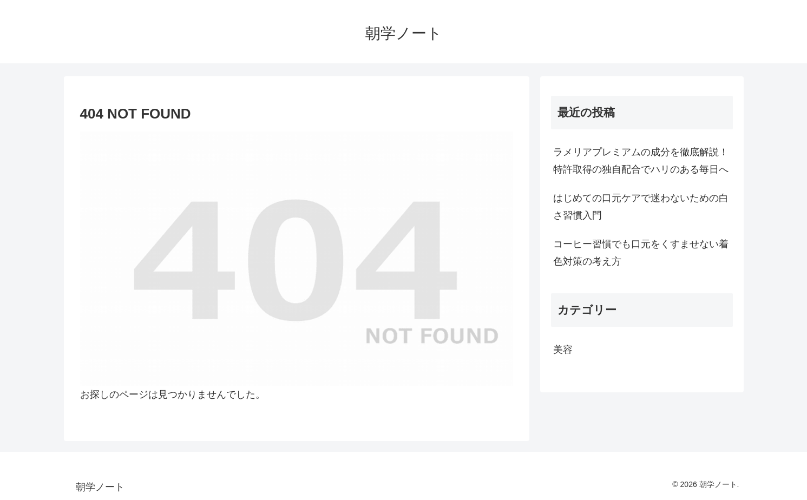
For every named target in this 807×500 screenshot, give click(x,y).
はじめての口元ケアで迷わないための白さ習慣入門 (641, 207)
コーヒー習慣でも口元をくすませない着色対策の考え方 (641, 253)
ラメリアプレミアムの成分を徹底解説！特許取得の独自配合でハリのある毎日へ (641, 161)
